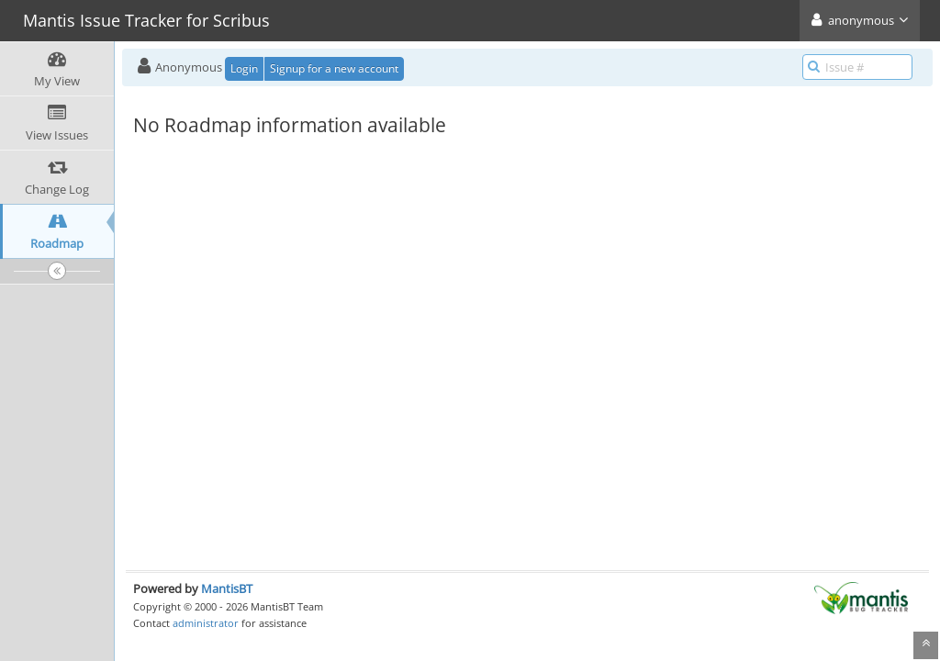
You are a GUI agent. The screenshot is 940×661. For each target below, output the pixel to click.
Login (244, 68)
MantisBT (226, 588)
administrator (206, 623)
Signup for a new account (334, 68)
